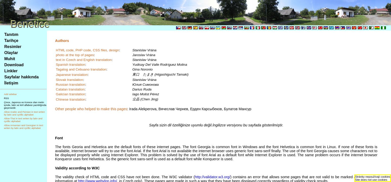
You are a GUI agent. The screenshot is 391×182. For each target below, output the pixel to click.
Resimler (12, 46)
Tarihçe (11, 40)
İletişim (11, 83)
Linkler (10, 71)
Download (13, 65)
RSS (6, 98)
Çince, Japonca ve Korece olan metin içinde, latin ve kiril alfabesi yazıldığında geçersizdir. (25, 105)
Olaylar (11, 53)
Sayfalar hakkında (21, 77)
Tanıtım (11, 34)
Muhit (9, 59)
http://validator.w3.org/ (212, 177)
